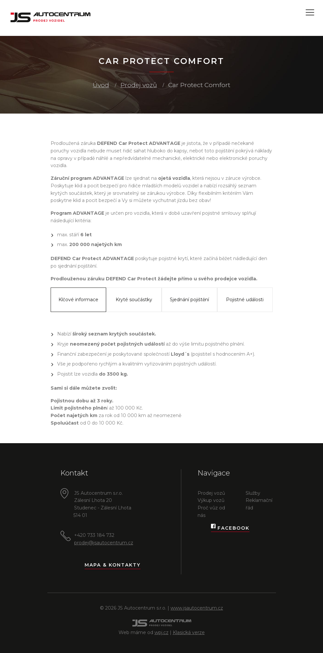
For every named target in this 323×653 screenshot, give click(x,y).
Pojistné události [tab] (245, 300)
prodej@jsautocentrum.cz (103, 543)
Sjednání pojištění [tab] (189, 300)
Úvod (101, 85)
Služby (253, 493)
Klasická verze (189, 632)
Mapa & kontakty (112, 565)
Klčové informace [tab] (78, 300)
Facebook (230, 528)
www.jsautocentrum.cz (196, 608)
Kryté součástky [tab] (134, 300)
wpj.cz (161, 632)
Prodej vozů (139, 85)
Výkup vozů (211, 500)
